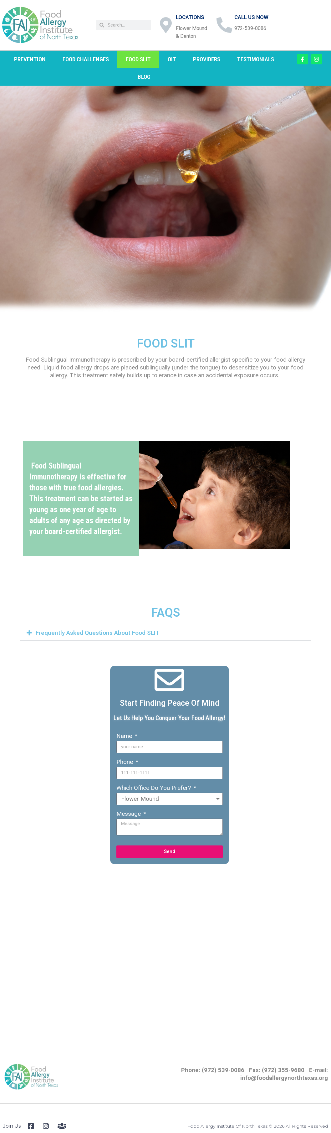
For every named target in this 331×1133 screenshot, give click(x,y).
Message (129, 813)
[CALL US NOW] (224, 25)
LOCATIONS (190, 17)
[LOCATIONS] (166, 25)
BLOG (144, 76)
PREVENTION (30, 59)
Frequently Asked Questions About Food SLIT (97, 632)
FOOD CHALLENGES (86, 59)
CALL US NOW (251, 17)
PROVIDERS (206, 59)
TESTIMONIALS (255, 59)
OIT (172, 59)
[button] (165, 632)
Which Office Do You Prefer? (154, 787)
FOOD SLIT (138, 59)
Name (125, 735)
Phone (125, 761)
